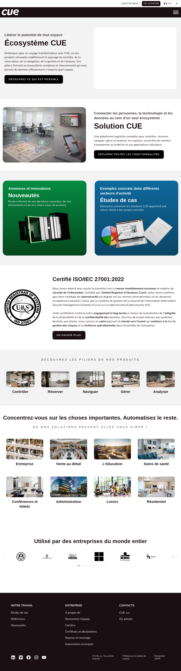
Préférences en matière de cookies (134, 657)
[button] (4, 556)
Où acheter (151, 3)
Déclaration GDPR (159, 657)
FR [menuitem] (170, 3)
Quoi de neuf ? (131, 3)
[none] (170, 3)
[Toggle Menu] (176, 12)
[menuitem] (170, 3)
